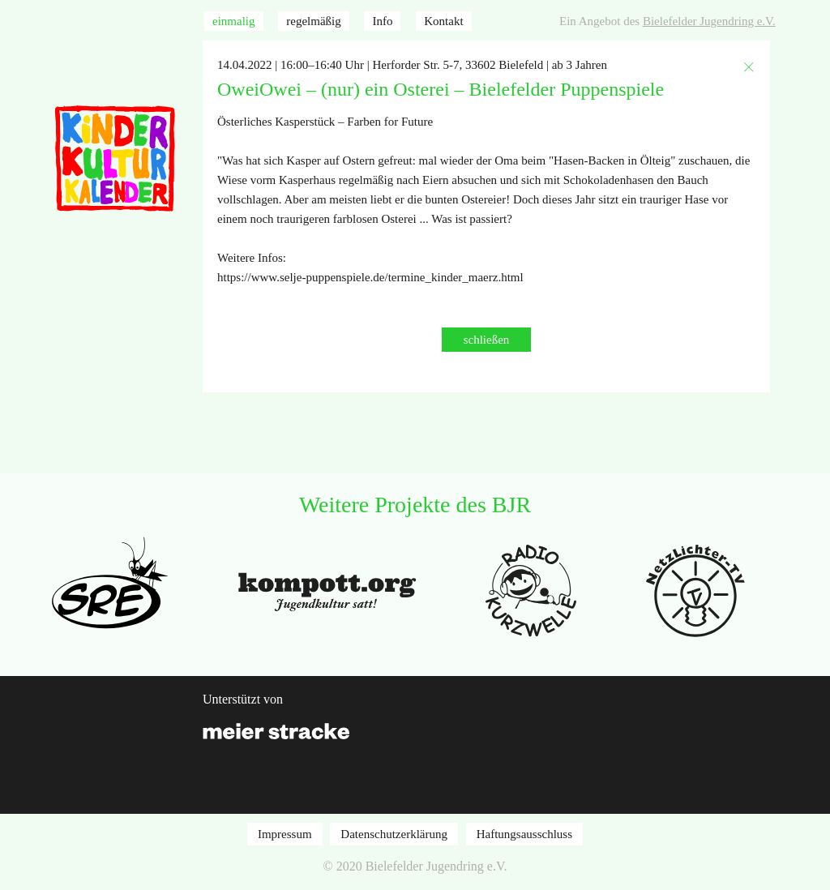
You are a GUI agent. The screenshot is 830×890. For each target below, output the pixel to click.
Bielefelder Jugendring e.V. (709, 21)
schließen (487, 339)
